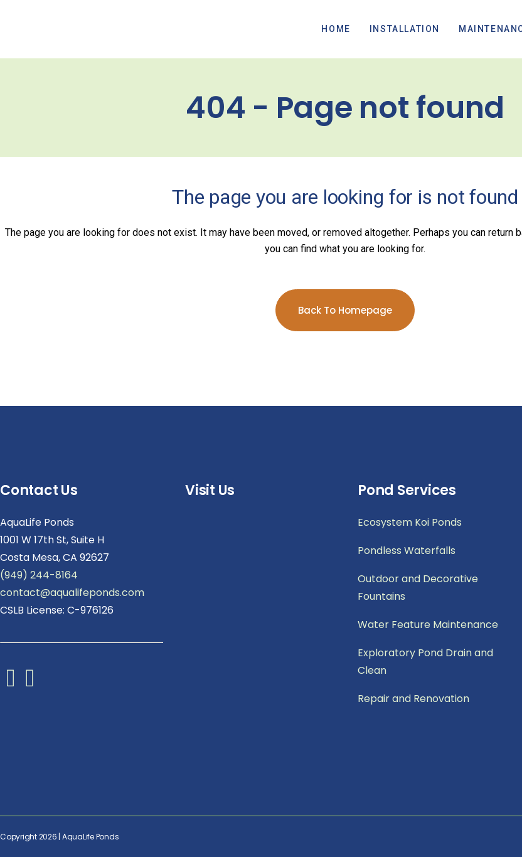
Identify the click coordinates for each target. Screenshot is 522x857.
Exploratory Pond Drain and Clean (425, 662)
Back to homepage (345, 310)
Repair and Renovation (413, 698)
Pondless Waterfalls (406, 550)
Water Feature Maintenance (428, 624)
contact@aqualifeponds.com (72, 592)
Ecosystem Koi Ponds (410, 522)
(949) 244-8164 (39, 575)
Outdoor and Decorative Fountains (418, 588)
